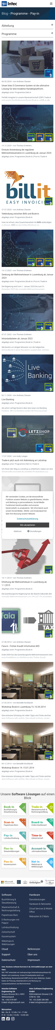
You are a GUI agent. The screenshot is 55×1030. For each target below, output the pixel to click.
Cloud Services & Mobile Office (40, 910)
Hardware (34, 894)
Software (7, 894)
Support (6, 954)
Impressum (34, 960)
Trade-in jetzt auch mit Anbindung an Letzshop (24, 460)
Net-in (28, 92)
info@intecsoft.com (16, 1002)
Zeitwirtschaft (8, 932)
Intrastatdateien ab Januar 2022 (17, 338)
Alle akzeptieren (27, 525)
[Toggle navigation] (51, 3)
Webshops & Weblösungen (8, 943)
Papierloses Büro (10, 915)
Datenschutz (8, 960)
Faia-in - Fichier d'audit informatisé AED (21, 646)
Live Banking (8, 399)
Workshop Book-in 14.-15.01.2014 (18, 767)
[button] (27, 27)
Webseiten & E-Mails (39, 916)
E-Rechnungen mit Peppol (10, 921)
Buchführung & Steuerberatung (9, 901)
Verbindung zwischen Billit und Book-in (20, 213)
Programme (20, 92)
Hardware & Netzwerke (40, 904)
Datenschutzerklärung (27, 518)
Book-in (29, 156)
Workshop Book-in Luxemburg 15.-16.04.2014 (24, 707)
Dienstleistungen (37, 899)
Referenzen (34, 949)
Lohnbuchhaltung (10, 927)
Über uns (32, 954)
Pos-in (36, 156)
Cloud (5, 949)
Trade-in (43, 156)
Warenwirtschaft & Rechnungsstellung (11, 909)
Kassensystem (9, 936)
